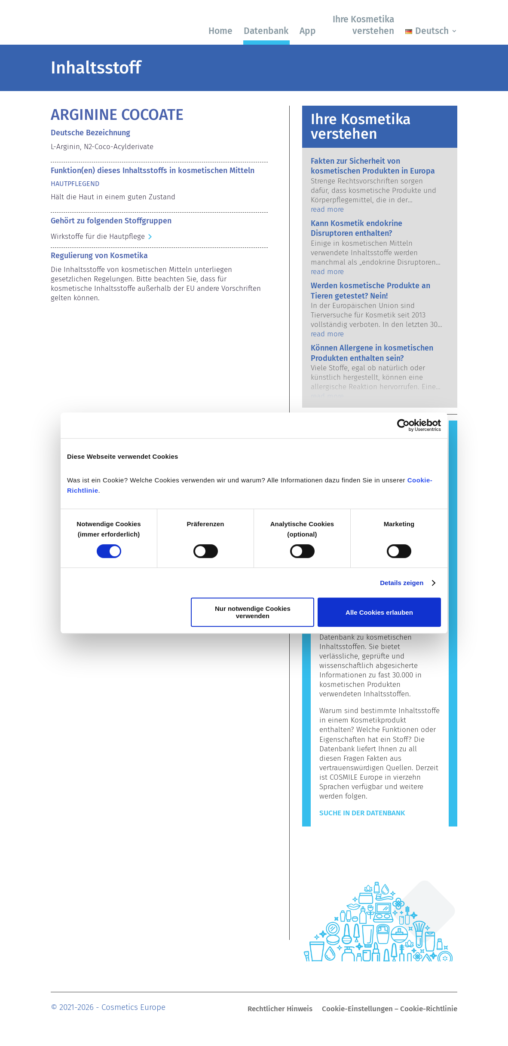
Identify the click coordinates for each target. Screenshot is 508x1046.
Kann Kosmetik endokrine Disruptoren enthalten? (356, 228)
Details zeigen (401, 582)
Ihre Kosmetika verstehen (363, 25)
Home (220, 31)
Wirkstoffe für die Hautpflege (98, 236)
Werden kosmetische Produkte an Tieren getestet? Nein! (370, 290)
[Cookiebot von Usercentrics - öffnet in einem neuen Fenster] (403, 425)
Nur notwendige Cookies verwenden (253, 612)
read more (327, 209)
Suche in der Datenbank (362, 812)
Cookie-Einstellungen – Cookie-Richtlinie (389, 1009)
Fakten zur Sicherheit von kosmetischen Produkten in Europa (373, 166)
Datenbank (266, 31)
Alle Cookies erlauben (379, 612)
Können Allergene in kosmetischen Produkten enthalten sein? (372, 353)
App (308, 31)
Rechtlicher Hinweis (280, 1009)
